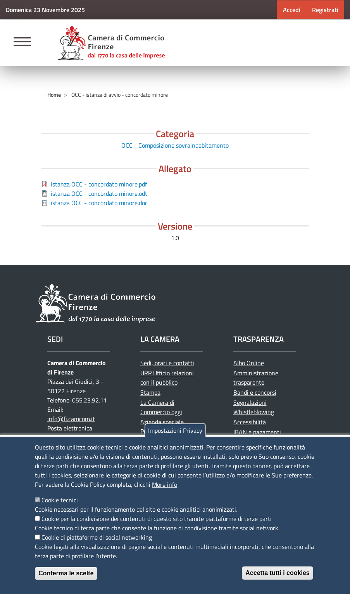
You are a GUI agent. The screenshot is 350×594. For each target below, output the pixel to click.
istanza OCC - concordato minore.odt (99, 193)
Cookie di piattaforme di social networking (96, 537)
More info (164, 484)
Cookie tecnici (59, 500)
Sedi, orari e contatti (167, 363)
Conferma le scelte (65, 573)
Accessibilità (249, 422)
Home (54, 95)
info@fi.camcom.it (71, 418)
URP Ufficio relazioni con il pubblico (167, 377)
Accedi (291, 9)
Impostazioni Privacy (175, 430)
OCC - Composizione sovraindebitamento (175, 145)
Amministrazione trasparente (255, 377)
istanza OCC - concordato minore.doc (99, 202)
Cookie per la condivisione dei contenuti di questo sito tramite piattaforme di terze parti (156, 518)
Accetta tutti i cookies (277, 573)
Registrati (325, 9)
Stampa (150, 392)
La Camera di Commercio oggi (161, 407)
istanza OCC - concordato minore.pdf (99, 184)
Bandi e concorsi (254, 392)
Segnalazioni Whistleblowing (253, 407)
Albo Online (248, 363)
